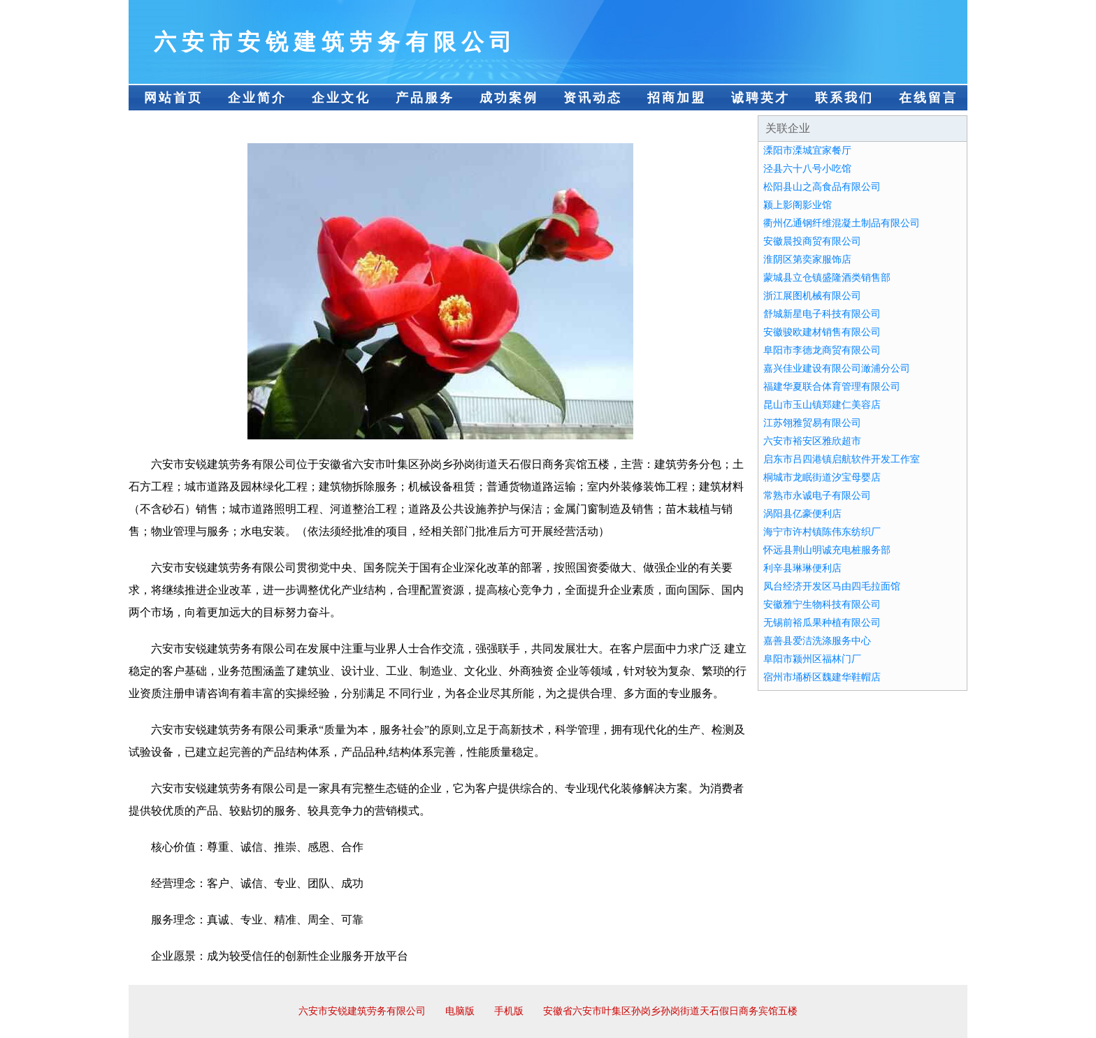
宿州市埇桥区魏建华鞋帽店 (822, 677)
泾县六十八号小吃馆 (807, 168)
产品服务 (425, 98)
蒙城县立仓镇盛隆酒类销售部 (827, 277)
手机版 (509, 1011)
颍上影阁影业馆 (797, 205)
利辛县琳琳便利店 (802, 568)
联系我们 (844, 98)
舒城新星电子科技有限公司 (822, 314)
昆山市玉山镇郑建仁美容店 (822, 405)
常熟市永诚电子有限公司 (817, 495)
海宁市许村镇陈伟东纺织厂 (822, 532)
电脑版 (460, 1011)
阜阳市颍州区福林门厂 (812, 659)
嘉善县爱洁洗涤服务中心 (817, 641)
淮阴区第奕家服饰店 (807, 259)
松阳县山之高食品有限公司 (822, 187)
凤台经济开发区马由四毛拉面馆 (831, 586)
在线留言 (928, 98)
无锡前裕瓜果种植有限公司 (822, 622)
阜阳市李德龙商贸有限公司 (822, 350)
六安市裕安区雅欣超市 (812, 441)
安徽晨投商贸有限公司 (812, 241)
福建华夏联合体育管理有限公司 (831, 386)
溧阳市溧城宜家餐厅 (807, 150)
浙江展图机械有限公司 (812, 296)
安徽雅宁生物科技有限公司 (822, 604)
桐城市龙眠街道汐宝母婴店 (822, 477)
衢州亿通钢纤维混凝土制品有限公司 (841, 223)
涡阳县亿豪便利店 (802, 514)
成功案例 (509, 98)
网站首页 (173, 98)
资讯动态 (592, 98)
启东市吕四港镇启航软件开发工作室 (841, 459)
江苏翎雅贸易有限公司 (812, 423)
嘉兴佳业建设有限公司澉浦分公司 (836, 368)
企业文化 (341, 98)
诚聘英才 (760, 98)
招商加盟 (676, 98)
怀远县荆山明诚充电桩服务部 (827, 550)
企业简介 (257, 98)
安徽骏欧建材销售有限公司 (822, 332)
